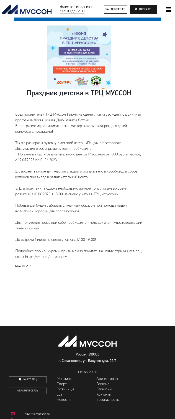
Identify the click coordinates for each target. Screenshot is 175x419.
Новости (64, 400)
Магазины (64, 379)
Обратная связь (27, 390)
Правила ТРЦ (87, 372)
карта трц (145, 9)
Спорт (62, 384)
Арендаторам (107, 379)
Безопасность (107, 400)
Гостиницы (65, 389)
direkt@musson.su (30, 414)
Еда (59, 394)
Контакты (103, 394)
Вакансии (104, 389)
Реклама (102, 384)
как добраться (115, 9)
